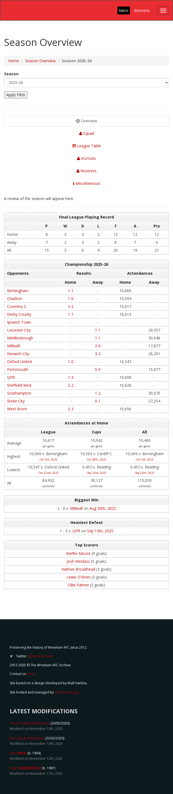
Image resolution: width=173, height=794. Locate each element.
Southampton (19, 393)
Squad (86, 133)
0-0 (98, 369)
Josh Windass (78, 561)
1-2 (98, 393)
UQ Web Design (67, 692)
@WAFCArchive (40, 656)
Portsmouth (17, 369)
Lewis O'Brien (78, 577)
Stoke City (16, 401)
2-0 (98, 345)
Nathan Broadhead (78, 569)
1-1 (70, 290)
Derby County (19, 314)
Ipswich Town (19, 322)
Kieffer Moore (78, 553)
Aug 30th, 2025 (102, 508)
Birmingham (17, 290)
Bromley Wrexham (27, 738)
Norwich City (18, 353)
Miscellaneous (86, 183)
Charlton (14, 298)
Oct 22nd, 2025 (48, 473)
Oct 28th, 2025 (96, 459)
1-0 (70, 298)
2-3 (70, 408)
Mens (124, 10)
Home (13, 60)
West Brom (17, 408)
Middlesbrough (20, 337)
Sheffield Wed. (19, 385)
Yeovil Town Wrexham (30, 723)
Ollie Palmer (78, 584)
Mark (18, 753)
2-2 (70, 385)
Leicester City (19, 330)
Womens (142, 10)
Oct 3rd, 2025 (48, 459)
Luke (25, 768)
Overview (86, 120)
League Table (86, 145)
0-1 (98, 401)
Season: (11, 73)
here (30, 673)
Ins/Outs (86, 158)
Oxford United (19, 361)
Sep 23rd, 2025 (96, 473)
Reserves (86, 170)
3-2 (70, 306)
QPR (11, 377)
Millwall (13, 345)
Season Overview (40, 60)
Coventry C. (17, 306)
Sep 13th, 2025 (100, 530)
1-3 (70, 377)
